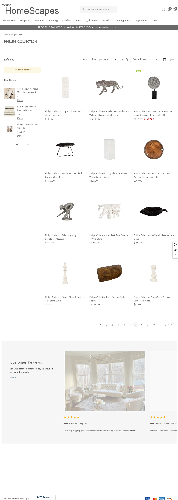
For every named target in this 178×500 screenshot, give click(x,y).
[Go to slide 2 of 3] (22, 144)
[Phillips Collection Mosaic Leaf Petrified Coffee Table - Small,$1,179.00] (65, 149)
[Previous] (100, 324)
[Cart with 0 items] (174, 9)
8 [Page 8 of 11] (141, 324)
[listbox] (144, 59)
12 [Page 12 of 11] (165, 324)
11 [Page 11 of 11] (159, 324)
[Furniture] (39, 21)
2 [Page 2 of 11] (106, 324)
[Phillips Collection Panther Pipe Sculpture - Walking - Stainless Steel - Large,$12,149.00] (109, 88)
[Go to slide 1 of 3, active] (17, 144)
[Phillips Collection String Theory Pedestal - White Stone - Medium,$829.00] (109, 149)
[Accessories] (8, 21)
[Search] (83, 9)
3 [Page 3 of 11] (112, 324)
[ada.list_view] (172, 59)
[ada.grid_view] (164, 59)
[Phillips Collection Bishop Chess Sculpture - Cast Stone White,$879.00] (65, 273)
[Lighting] (53, 21)
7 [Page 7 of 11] (135, 324)
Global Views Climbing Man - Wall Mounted (27, 90)
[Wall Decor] (92, 21)
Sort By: (125, 59)
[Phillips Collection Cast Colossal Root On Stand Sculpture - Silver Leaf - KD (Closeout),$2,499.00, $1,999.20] (154, 88)
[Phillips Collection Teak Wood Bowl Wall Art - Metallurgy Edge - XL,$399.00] (154, 149)
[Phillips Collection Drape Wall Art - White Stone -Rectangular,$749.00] (65, 88)
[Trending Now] (122, 21)
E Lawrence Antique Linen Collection (26, 108)
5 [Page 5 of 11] (124, 324)
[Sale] (154, 20)
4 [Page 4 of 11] (118, 324)
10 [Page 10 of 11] (153, 324)
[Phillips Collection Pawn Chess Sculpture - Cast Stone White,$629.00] (154, 273)
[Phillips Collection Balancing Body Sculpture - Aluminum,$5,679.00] (65, 211)
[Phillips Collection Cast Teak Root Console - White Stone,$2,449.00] (109, 211)
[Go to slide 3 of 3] (28, 144)
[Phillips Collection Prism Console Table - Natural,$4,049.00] (109, 273)
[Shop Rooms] (140, 21)
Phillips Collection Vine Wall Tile (27, 126)
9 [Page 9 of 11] (147, 324)
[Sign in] (163, 9)
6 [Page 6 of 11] (130, 324)
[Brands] (106, 21)
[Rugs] (78, 21)
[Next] (171, 324)
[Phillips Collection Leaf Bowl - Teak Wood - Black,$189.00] (154, 211)
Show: (85, 59)
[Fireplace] (25, 21)
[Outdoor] (66, 21)
